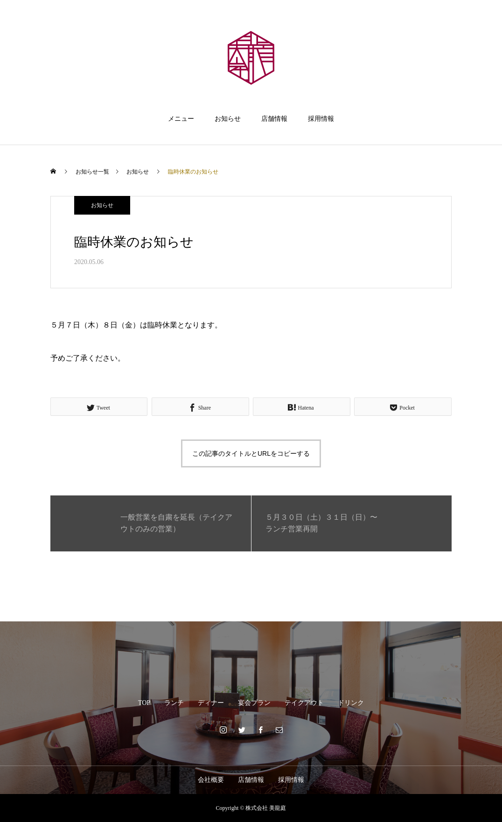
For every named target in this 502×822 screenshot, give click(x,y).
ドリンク (351, 702)
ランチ (174, 702)
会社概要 (211, 779)
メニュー (181, 118)
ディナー (211, 702)
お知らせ (228, 118)
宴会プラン (254, 702)
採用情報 (321, 118)
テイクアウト (304, 702)
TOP (144, 702)
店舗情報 (274, 118)
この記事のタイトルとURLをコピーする (251, 453)
